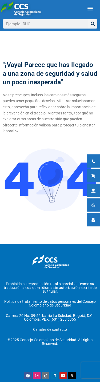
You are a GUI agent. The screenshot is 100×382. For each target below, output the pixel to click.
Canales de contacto (50, 329)
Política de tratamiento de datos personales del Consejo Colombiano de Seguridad (50, 303)
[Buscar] (92, 24)
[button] (90, 8)
